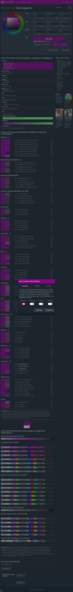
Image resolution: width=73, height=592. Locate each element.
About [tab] (49, 286)
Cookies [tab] (37, 286)
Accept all (49, 310)
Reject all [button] (38, 310)
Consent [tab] (25, 286)
